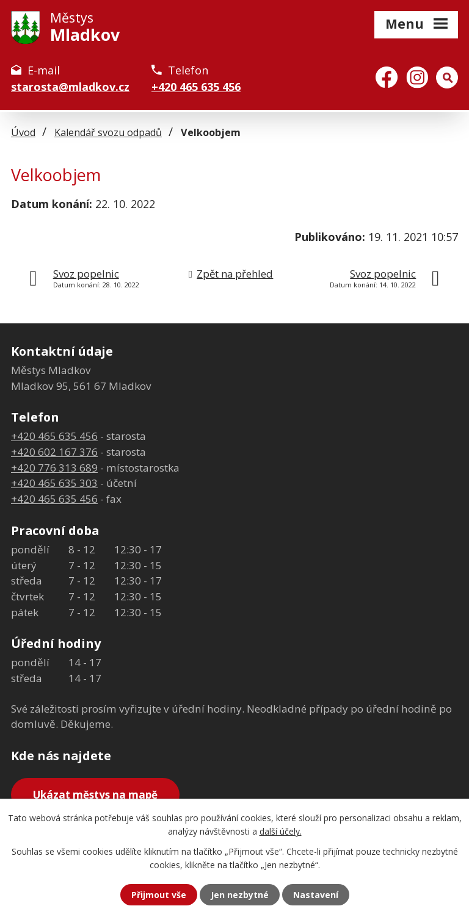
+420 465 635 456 (196, 86)
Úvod (23, 132)
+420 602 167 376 (54, 452)
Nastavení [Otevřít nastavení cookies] (315, 895)
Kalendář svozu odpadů (108, 132)
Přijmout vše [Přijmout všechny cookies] (158, 895)
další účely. (281, 831)
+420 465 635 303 (54, 483)
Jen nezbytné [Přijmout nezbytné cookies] (240, 895)
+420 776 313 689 (54, 468)
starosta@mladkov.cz (70, 86)
